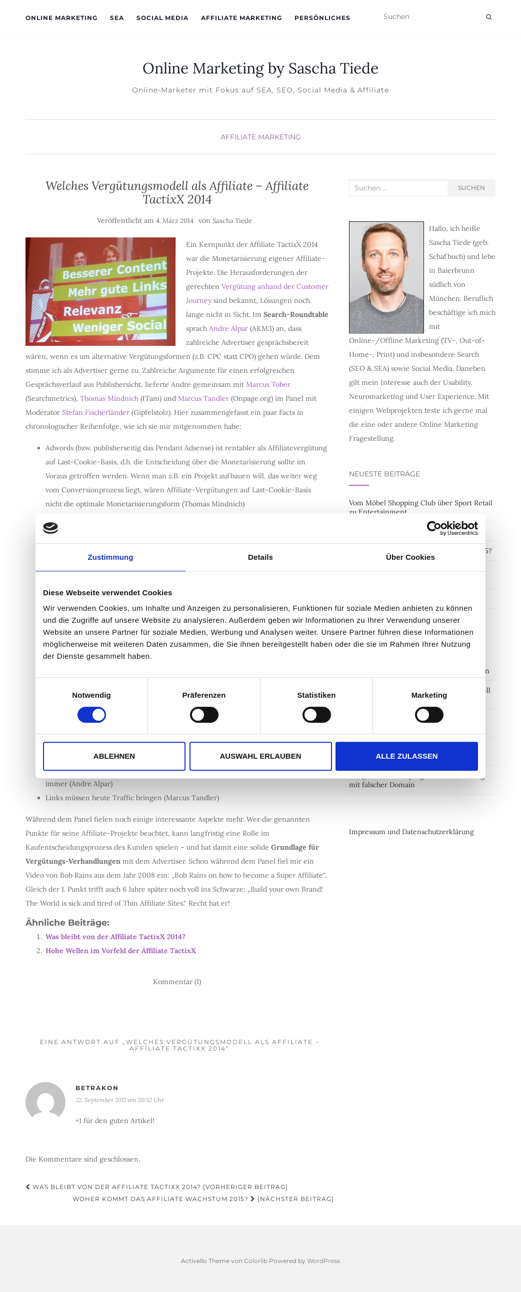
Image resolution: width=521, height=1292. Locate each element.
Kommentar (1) (177, 981)
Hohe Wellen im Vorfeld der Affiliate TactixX (121, 950)
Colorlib (256, 1261)
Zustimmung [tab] (111, 557)
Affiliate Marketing (241, 17)
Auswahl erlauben (260, 756)
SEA (117, 17)
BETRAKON (97, 1088)
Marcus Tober (268, 384)
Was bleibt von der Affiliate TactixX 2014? (116, 936)
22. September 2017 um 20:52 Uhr (120, 1100)
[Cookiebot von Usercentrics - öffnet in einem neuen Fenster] (434, 528)
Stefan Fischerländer (96, 412)
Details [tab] (260, 557)
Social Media (162, 17)
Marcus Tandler (203, 398)
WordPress (323, 1261)
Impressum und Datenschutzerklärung (411, 831)
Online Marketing (62, 17)
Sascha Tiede (232, 220)
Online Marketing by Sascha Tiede (260, 67)
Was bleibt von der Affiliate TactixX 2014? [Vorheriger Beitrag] (157, 1187)
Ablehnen (114, 756)
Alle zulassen (407, 756)
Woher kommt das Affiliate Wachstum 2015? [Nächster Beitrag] (203, 1199)
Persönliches (322, 17)
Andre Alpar (228, 328)
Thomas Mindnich (109, 398)
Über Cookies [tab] (410, 557)
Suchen (471, 187)
